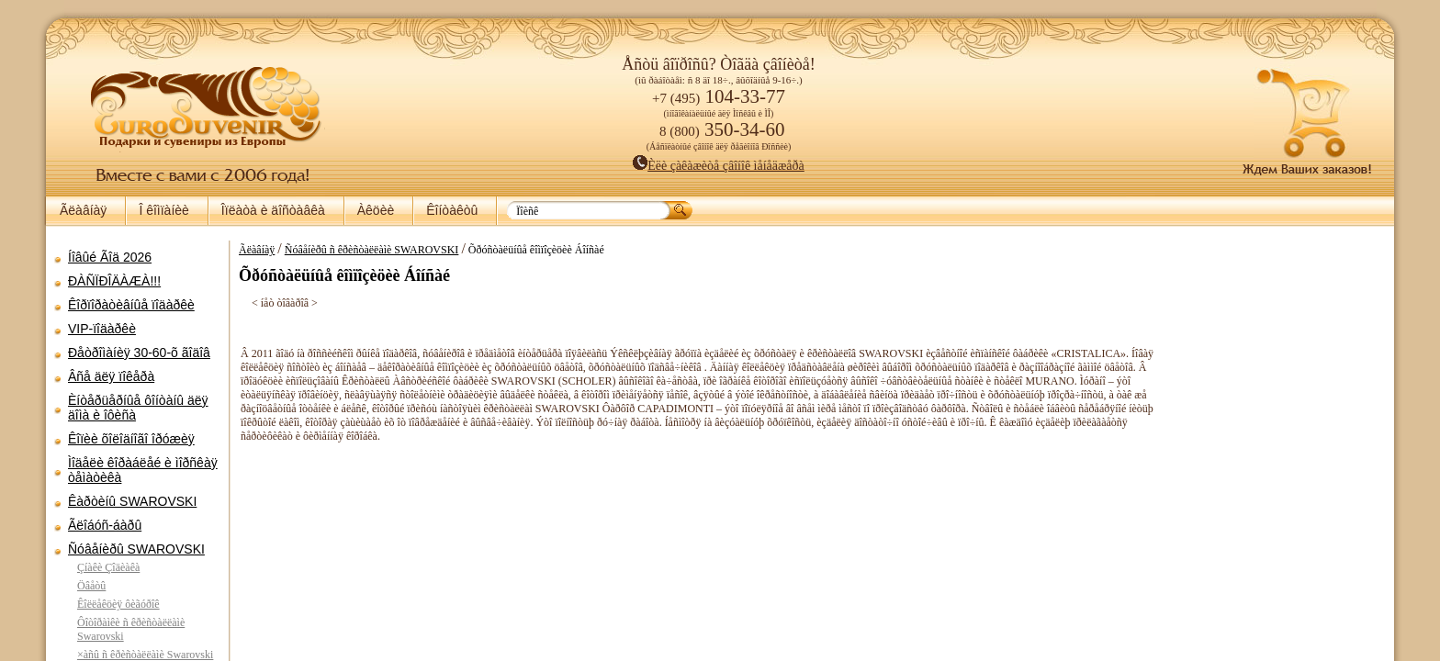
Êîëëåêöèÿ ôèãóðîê (118, 604)
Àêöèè (375, 210)
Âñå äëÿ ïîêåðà (111, 376)
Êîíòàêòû (452, 210)
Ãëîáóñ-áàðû (104, 525)
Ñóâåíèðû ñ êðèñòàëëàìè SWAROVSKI (372, 249)
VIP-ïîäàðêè (102, 328)
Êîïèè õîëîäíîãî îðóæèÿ (131, 438)
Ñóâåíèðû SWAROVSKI (136, 549)
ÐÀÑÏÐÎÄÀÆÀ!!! (114, 281)
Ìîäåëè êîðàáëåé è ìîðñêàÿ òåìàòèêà (143, 470)
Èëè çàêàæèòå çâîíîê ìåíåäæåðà (718, 166)
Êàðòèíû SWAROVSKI (132, 501)
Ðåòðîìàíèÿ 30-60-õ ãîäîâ (139, 352)
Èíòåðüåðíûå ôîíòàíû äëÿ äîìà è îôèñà (138, 407)
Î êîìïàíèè (163, 210)
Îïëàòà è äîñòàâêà (273, 210)
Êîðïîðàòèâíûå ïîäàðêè (131, 304)
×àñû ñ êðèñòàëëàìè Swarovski (145, 654)
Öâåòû (91, 585)
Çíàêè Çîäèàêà (108, 567)
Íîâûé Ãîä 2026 (110, 257)
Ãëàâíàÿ (83, 210)
